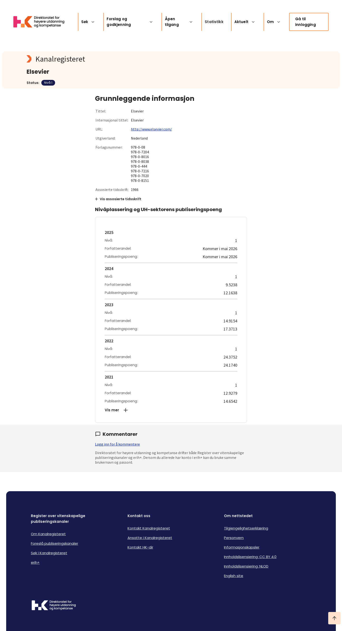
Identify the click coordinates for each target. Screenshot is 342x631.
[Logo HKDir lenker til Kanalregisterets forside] (41, 22)
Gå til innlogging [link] (305, 21)
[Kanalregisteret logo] (122, 59)
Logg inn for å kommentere (117, 444)
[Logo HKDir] (53, 606)
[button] (171, 410)
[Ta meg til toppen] (334, 618)
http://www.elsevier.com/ (151, 129)
